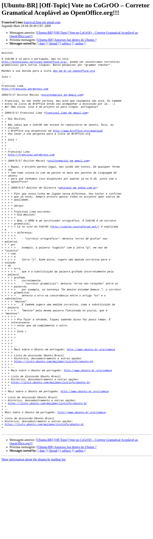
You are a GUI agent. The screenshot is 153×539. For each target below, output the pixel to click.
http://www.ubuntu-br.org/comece (91, 409)
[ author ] (79, 43)
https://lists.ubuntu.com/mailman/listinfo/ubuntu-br (53, 423)
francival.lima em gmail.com (42, 22)
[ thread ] (53, 43)
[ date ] (42, 43)
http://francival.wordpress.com (25, 96)
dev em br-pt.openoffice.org (74, 75)
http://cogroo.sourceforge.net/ (74, 262)
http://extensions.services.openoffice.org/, (35, 64)
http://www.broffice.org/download (78, 147)
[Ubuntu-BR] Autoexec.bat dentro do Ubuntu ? (66, 40)
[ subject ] (66, 43)
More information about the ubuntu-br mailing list (34, 535)
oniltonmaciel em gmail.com (62, 103)
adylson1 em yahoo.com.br (77, 215)
